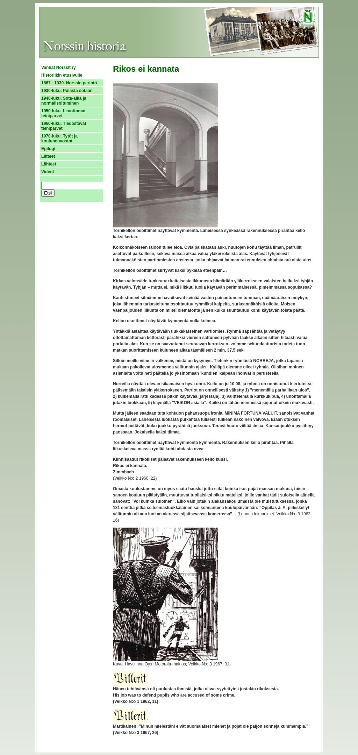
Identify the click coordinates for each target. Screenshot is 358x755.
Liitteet (48, 156)
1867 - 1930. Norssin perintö (69, 82)
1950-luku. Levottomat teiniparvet (63, 113)
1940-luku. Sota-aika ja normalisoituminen (63, 101)
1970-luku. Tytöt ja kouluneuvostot (59, 138)
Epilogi (48, 148)
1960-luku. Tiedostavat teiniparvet (63, 126)
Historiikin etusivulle (61, 75)
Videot (47, 171)
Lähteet (48, 164)
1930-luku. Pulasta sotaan (67, 90)
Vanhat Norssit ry (58, 67)
